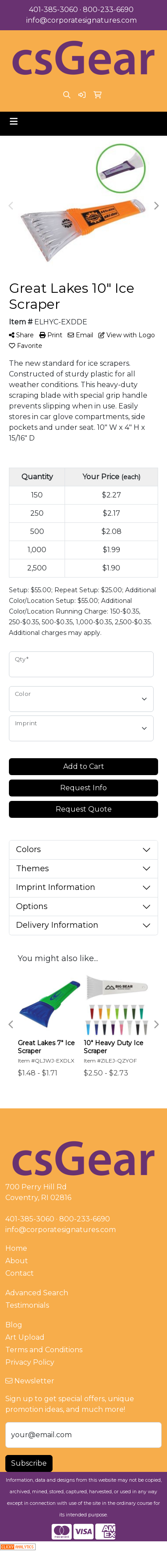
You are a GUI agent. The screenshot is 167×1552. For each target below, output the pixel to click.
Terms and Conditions (43, 1350)
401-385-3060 (53, 9)
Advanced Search (36, 1293)
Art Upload (25, 1337)
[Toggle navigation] (13, 121)
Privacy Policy (29, 1362)
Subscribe (29, 1463)
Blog (13, 1325)
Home (16, 1248)
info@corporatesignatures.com (81, 20)
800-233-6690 (108, 9)
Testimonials (27, 1305)
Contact (19, 1273)
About (16, 1261)
